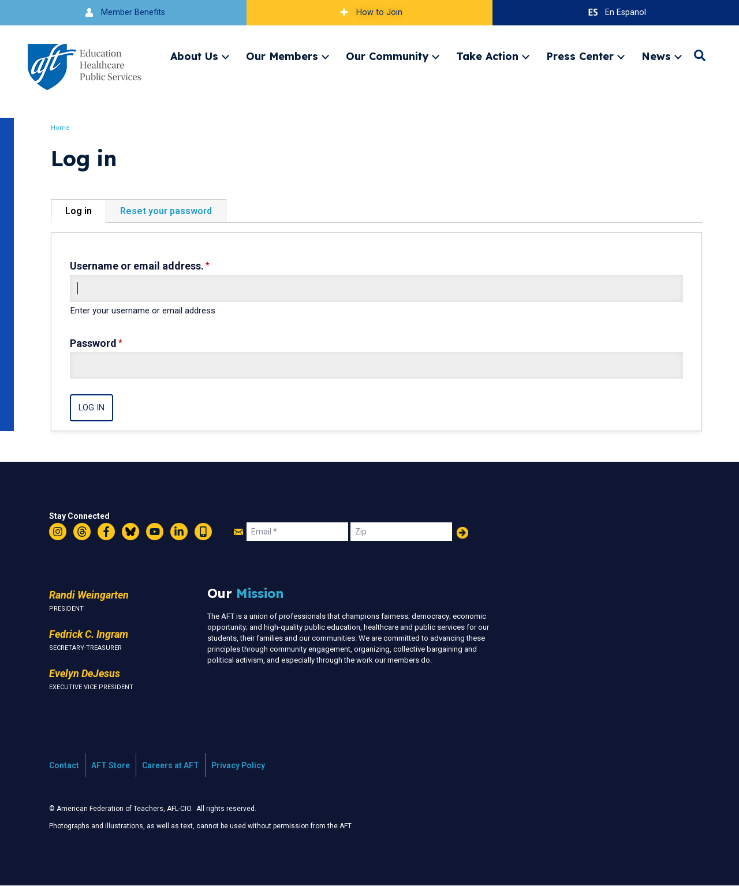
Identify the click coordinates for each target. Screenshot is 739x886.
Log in (78, 210)
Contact (64, 765)
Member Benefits (123, 12)
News (656, 56)
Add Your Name (462, 533)
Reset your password (166, 210)
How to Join (369, 12)
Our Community (387, 56)
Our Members (282, 56)
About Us (194, 56)
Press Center (580, 56)
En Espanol (615, 12)
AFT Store (110, 765)
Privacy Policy (238, 765)
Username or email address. (137, 266)
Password (93, 343)
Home (60, 128)
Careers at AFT (170, 765)
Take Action (487, 56)
